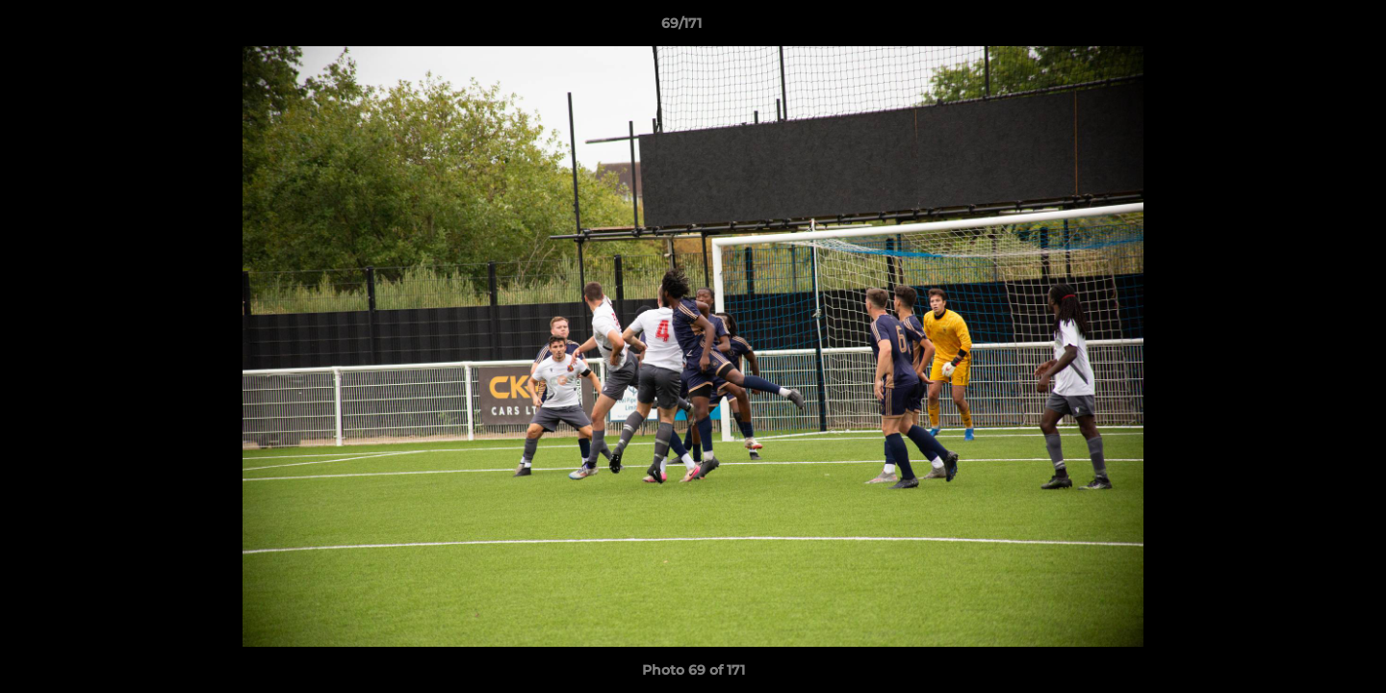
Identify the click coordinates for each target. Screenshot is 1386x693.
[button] (1305, 28)
